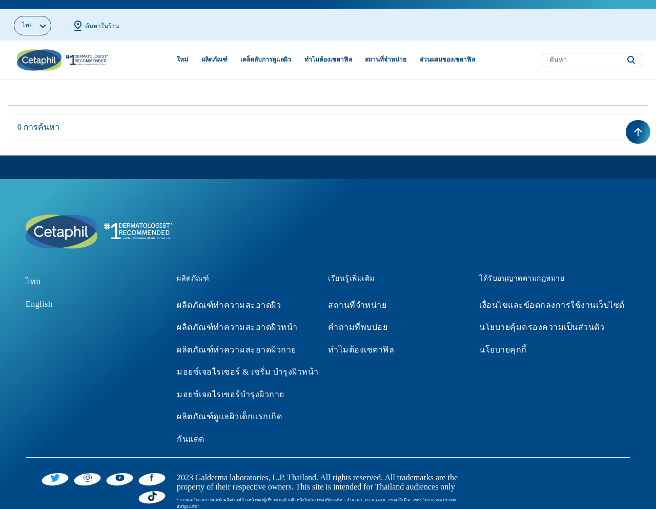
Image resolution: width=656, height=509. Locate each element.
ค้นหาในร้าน (95, 17)
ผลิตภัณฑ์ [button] (214, 50)
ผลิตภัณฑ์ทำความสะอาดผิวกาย (236, 340)
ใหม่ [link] (182, 50)
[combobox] (592, 51)
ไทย (33, 272)
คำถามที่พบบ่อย (357, 318)
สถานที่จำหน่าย (357, 295)
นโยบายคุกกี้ (503, 340)
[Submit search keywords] (631, 51)
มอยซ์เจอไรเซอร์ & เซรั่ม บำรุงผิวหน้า (248, 363)
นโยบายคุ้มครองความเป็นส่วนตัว (541, 318)
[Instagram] (87, 468)
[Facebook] (152, 468)
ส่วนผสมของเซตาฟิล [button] (447, 50)
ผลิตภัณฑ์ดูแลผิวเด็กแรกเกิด (229, 407)
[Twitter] (55, 468)
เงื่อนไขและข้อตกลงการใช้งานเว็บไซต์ (552, 295)
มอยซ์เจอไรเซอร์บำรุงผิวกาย (230, 385)
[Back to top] (638, 122)
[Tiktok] (152, 487)
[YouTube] (119, 468)
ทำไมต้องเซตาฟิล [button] (328, 50)
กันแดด (190, 430)
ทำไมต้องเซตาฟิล (361, 340)
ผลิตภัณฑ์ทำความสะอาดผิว (229, 295)
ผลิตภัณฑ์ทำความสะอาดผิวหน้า (237, 318)
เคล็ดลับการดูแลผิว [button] (265, 50)
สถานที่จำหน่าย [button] (385, 50)
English (39, 294)
